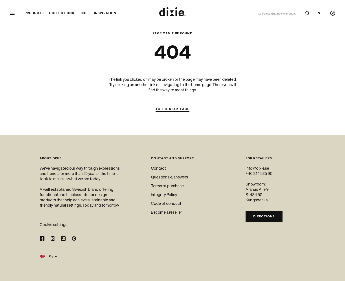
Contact (158, 168)
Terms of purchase (167, 186)
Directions (264, 216)
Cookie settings (53, 224)
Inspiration (105, 13)
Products (34, 13)
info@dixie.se (257, 168)
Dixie (84, 13)
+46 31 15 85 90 (259, 173)
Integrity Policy (164, 194)
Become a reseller (166, 212)
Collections (61, 13)
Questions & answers (169, 177)
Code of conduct (166, 203)
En (318, 13)
